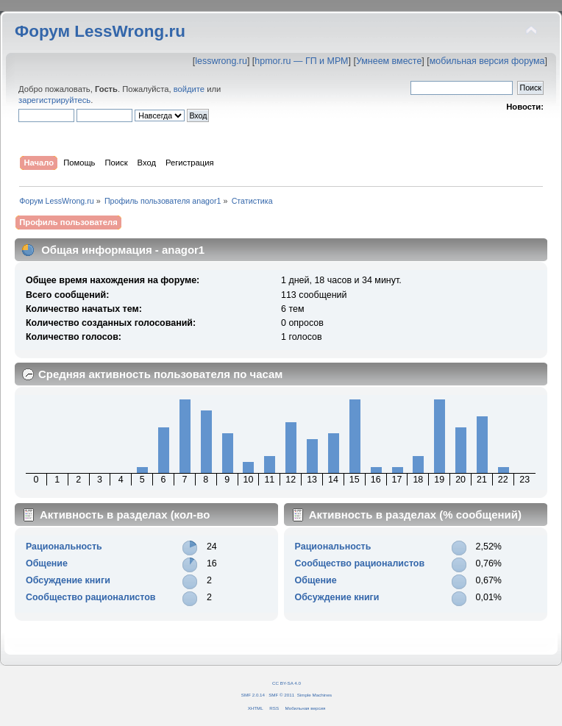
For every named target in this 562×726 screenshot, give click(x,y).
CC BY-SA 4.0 (286, 683)
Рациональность (64, 546)
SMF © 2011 (281, 694)
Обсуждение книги (68, 580)
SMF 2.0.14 (253, 694)
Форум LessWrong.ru (100, 31)
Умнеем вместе (389, 61)
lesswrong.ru (221, 61)
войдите (189, 89)
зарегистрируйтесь (54, 100)
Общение (47, 563)
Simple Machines (314, 694)
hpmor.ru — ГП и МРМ (301, 61)
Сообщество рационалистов (91, 597)
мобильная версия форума (487, 61)
